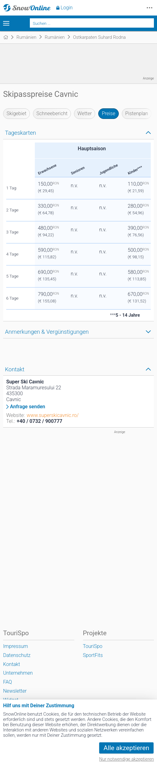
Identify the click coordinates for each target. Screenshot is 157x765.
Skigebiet (16, 113)
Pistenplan (136, 113)
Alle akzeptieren (126, 748)
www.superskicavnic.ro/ (53, 415)
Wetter (84, 113)
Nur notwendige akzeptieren (126, 759)
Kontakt (11, 664)
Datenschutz (16, 655)
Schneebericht (51, 113)
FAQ (7, 682)
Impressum (15, 646)
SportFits (93, 655)
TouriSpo (93, 646)
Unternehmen (18, 673)
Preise (108, 113)
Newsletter (15, 691)
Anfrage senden (27, 406)
